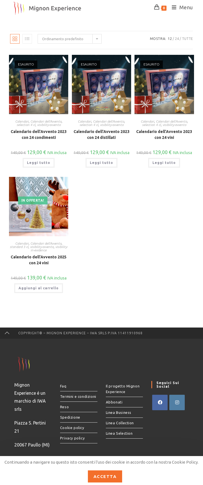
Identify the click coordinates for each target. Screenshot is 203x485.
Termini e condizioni (78, 396)
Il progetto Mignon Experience (123, 389)
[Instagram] (177, 402)
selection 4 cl (26, 125)
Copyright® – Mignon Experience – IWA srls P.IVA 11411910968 (80, 333)
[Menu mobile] (180, 7)
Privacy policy (72, 438)
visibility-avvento (49, 125)
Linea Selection (119, 433)
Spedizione (70, 417)
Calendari (22, 121)
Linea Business (118, 412)
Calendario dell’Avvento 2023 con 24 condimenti (39, 134)
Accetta (105, 476)
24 (177, 38)
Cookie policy (72, 428)
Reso (64, 407)
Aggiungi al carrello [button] (39, 288)
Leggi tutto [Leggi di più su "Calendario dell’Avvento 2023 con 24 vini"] (164, 162)
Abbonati (114, 402)
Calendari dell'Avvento (45, 121)
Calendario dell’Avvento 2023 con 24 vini (164, 134)
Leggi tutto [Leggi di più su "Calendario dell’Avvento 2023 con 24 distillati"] (101, 162)
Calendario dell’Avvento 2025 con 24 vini (39, 260)
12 (170, 38)
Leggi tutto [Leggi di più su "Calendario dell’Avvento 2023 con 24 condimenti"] (38, 162)
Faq (63, 386)
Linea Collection (120, 423)
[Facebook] (160, 402)
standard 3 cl (19, 247)
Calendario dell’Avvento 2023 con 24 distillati (101, 134)
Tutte (187, 38)
